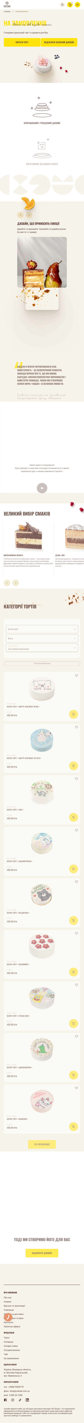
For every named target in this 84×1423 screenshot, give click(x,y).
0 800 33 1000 (15, 1395)
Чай (6, 1354)
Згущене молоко (12, 1350)
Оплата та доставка (14, 1314)
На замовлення (11, 1358)
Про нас (7, 1297)
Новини (7, 1301)
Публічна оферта (12, 1326)
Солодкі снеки (11, 1346)
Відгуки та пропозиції (14, 1306)
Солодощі (8, 1342)
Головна (7, 11)
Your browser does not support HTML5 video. (42, 293)
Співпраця (9, 1310)
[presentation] (20, 215)
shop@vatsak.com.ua (20, 1391)
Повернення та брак (14, 1318)
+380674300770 (16, 1387)
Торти (6, 1337)
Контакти (8, 1322)
